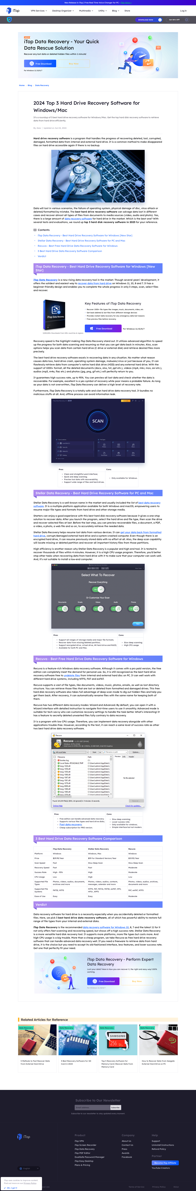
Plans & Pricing (82, 1165)
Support (156, 1141)
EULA (176, 1187)
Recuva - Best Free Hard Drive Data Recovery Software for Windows (78, 245)
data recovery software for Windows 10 (106, 927)
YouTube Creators (161, 1168)
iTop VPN (79, 1141)
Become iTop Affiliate (165, 1163)
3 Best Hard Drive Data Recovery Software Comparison (70, 251)
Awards (125, 1153)
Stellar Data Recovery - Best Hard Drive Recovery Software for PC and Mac (81, 240)
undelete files (72, 675)
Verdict (42, 256)
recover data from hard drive (95, 283)
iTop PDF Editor (82, 1153)
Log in (183, 10)
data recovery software (78, 218)
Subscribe (115, 1107)
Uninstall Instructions (163, 1145)
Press (124, 1149)
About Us (126, 1141)
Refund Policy (159, 1149)
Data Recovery (42, 85)
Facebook (127, 1157)
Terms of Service (136, 1187)
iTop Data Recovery (85, 1149)
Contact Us (127, 1145)
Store (127, 10)
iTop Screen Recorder (85, 1145)
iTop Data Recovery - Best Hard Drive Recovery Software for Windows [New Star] (85, 235)
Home (22, 85)
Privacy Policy (159, 1187)
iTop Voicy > (126, 2)
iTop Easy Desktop (84, 1161)
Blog (30, 85)
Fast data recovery (71, 824)
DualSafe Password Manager (89, 1157)
